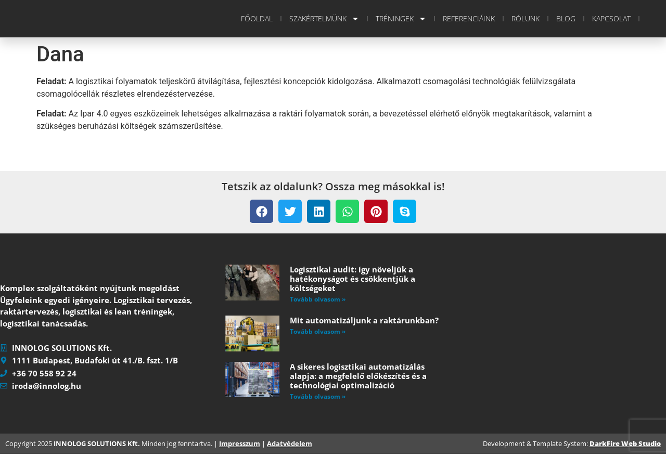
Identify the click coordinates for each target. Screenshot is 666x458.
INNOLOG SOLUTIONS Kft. (97, 447)
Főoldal (257, 18)
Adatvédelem (289, 447)
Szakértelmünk (324, 19)
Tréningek (401, 19)
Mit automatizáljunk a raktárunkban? (364, 320)
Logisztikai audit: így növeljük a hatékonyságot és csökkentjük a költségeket (352, 278)
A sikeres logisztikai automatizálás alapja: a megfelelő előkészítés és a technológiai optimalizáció (358, 375)
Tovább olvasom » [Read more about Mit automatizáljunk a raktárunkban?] (317, 331)
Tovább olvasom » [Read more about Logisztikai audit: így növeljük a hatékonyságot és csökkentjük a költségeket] (317, 299)
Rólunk (525, 18)
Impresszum (239, 447)
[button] (261, 211)
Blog (565, 18)
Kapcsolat (611, 18)
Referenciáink (469, 18)
